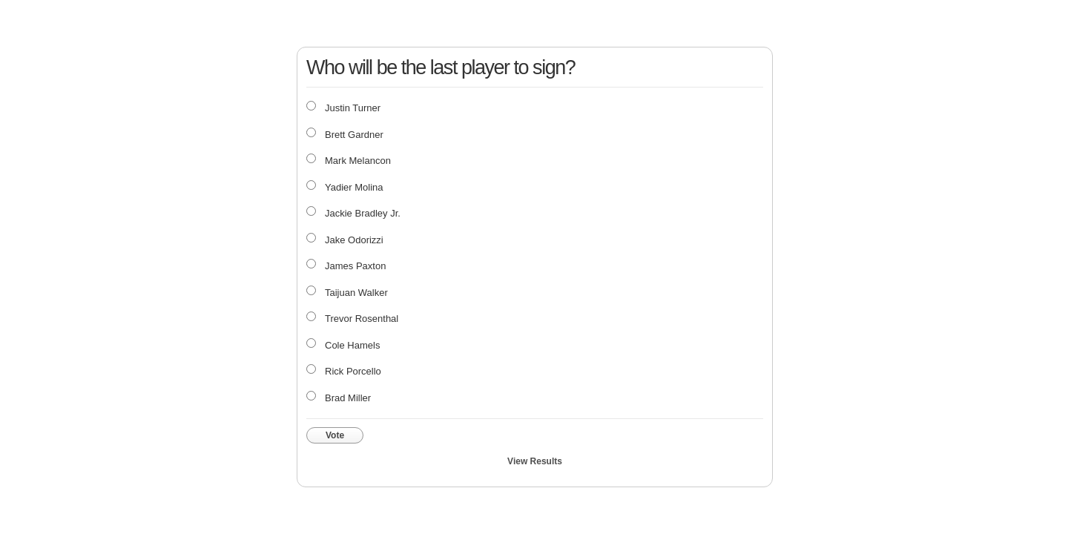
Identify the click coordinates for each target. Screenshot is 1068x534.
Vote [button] (335, 435)
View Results (534, 461)
